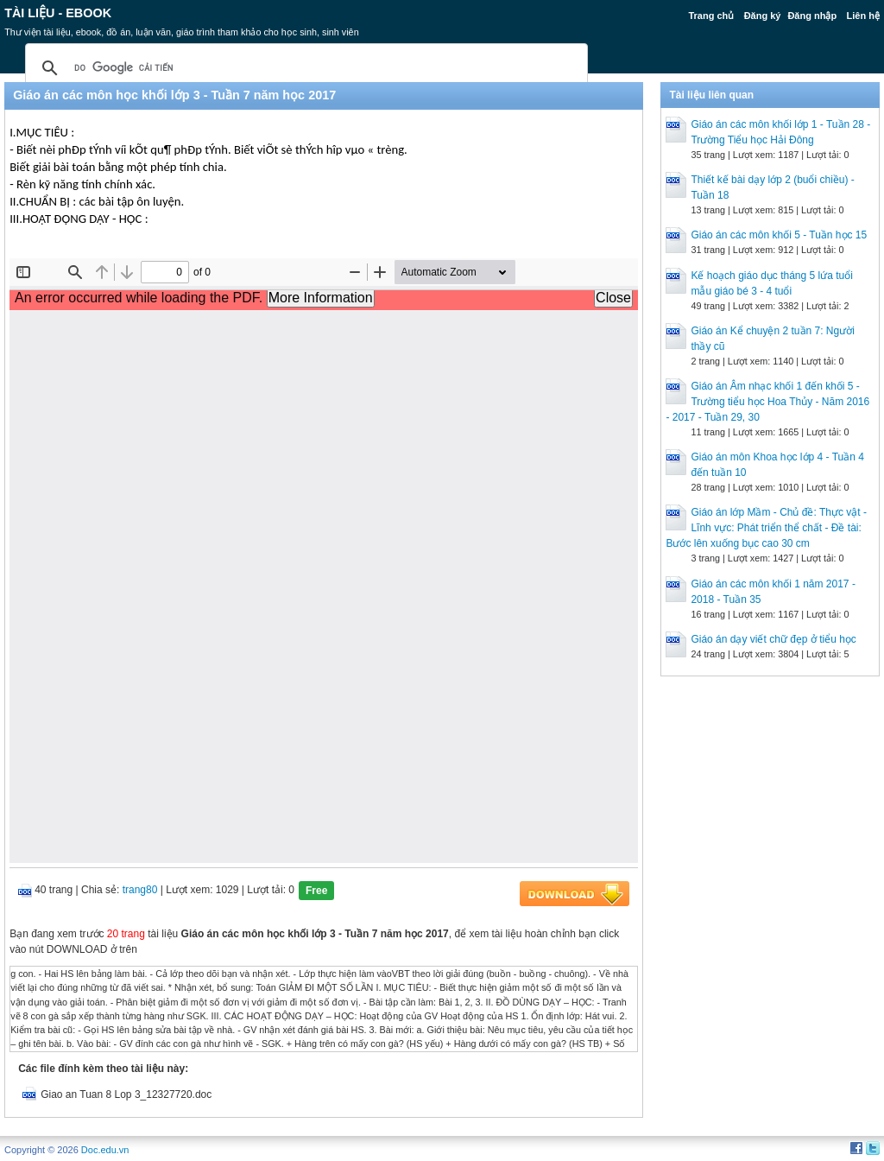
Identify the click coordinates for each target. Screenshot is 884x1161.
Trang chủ (711, 15)
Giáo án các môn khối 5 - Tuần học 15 (779, 235)
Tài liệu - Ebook (57, 13)
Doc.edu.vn (105, 1150)
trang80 (140, 890)
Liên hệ (862, 15)
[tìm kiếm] (304, 68)
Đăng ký (762, 15)
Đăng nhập (812, 15)
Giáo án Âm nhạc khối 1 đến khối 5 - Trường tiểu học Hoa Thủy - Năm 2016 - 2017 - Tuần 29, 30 (767, 401)
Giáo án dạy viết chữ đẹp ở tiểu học (773, 639)
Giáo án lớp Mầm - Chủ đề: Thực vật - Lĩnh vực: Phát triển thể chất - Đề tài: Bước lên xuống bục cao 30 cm (766, 527)
